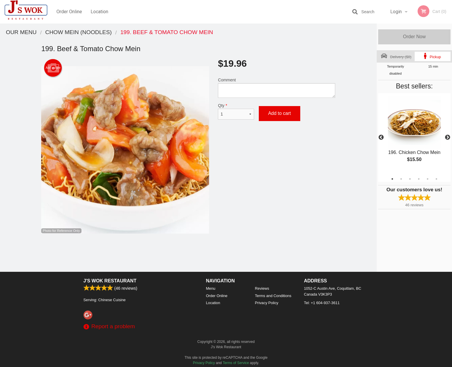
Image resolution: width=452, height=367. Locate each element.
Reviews (262, 288)
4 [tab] (419, 179)
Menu (210, 288)
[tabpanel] (414, 134)
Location (99, 11)
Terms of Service (236, 363)
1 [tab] (392, 179)
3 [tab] (410, 179)
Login (396, 11)
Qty (236, 111)
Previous (381, 137)
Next (448, 137)
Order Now (414, 36)
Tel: (322, 303)
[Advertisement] (188, 252)
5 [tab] (428, 179)
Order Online (69, 11)
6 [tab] (436, 179)
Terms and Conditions (273, 296)
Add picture (53, 68)
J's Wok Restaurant (110, 280)
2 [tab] (401, 179)
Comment (276, 88)
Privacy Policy (266, 303)
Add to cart (279, 113)
